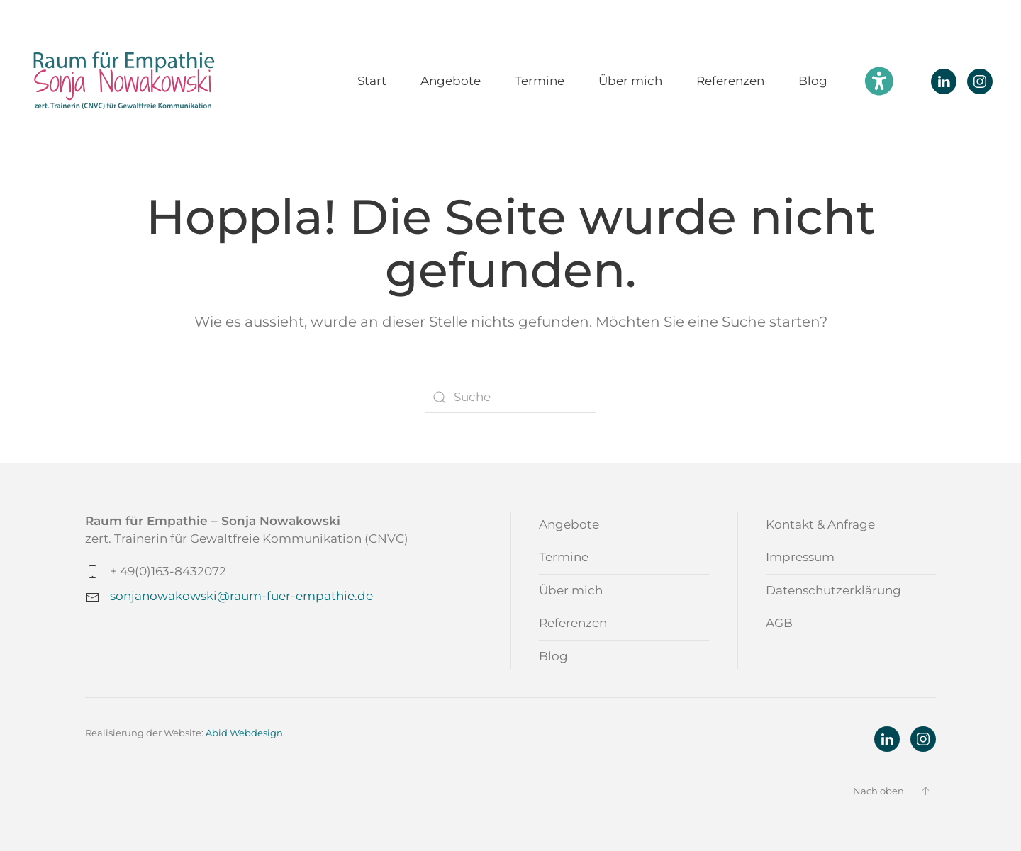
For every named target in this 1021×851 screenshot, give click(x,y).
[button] (925, 790)
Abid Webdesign (244, 732)
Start (371, 81)
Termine (539, 81)
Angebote (450, 81)
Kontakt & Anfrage (820, 524)
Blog (812, 81)
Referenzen (730, 81)
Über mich (630, 81)
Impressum (800, 557)
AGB (779, 623)
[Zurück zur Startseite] (124, 81)
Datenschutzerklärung (833, 590)
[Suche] (510, 397)
